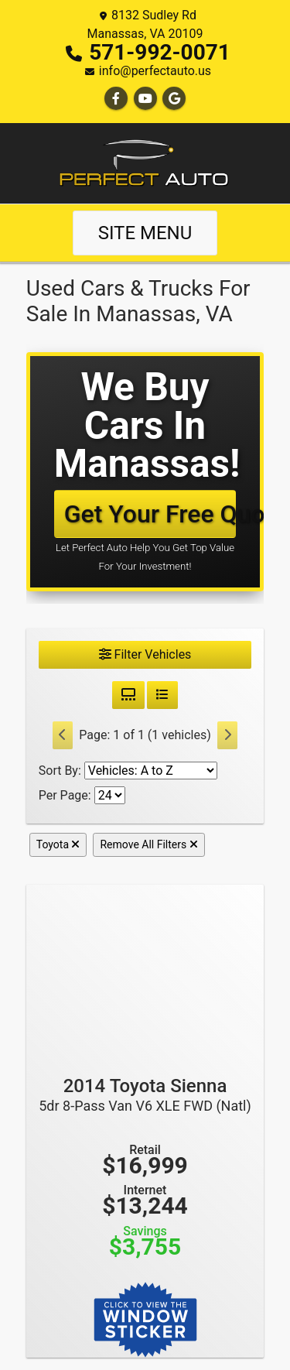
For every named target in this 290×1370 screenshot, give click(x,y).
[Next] (227, 735)
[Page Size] (109, 795)
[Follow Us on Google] (174, 99)
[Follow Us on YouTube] (145, 99)
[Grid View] (128, 695)
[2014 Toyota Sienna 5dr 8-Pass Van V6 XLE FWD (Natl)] (145, 972)
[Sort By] (150, 770)
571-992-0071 (159, 52)
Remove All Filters (148, 844)
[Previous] (63, 735)
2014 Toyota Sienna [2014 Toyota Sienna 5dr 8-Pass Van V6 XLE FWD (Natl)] (145, 1094)
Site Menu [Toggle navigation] (145, 233)
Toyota (58, 844)
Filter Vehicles (145, 654)
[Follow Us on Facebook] (116, 99)
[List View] (162, 695)
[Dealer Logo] (145, 162)
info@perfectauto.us (155, 70)
